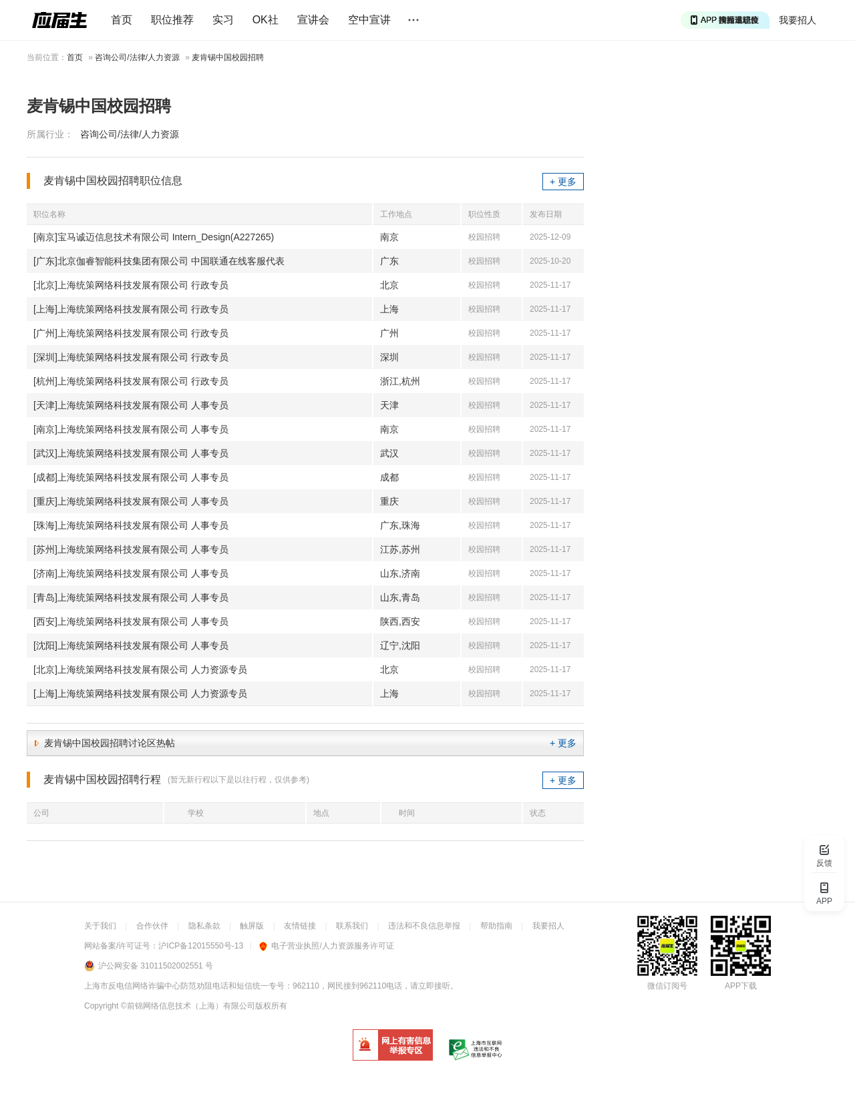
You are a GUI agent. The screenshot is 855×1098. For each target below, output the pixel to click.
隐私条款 (204, 925)
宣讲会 (313, 19)
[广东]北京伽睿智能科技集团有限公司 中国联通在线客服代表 (159, 261)
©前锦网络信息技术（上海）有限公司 (188, 1006)
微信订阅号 (667, 986)
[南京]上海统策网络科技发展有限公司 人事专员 (130, 429)
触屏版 (252, 925)
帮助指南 (496, 925)
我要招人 (797, 20)
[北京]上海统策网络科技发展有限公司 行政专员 (130, 285)
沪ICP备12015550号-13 (200, 945)
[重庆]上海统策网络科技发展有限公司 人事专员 (130, 501)
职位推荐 (172, 19)
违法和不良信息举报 (424, 925)
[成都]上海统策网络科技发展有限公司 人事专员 (130, 477)
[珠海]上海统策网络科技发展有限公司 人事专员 (130, 525)
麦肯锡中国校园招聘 (228, 57)
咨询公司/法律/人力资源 (137, 57)
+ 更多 (563, 181)
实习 (223, 19)
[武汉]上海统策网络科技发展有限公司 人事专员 (130, 453)
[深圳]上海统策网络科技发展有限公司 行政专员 (130, 357)
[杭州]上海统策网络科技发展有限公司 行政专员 (130, 381)
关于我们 (100, 925)
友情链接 (300, 925)
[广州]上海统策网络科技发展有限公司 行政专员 (130, 333)
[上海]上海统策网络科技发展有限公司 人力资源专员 (140, 693)
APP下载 (741, 986)
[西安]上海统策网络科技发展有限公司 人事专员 (130, 621)
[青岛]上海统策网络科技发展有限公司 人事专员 (130, 597)
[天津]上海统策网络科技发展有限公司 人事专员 (130, 405)
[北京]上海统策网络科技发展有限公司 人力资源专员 (140, 669)
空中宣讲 (369, 19)
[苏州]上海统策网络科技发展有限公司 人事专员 (130, 549)
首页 (121, 19)
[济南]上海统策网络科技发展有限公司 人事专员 (130, 573)
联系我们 (352, 925)
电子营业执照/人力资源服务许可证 (326, 945)
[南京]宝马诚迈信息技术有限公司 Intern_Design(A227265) (153, 237)
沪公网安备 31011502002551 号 (155, 966)
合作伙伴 (152, 925)
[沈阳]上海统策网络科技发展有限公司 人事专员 (130, 645)
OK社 (265, 19)
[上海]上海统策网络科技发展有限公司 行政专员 (130, 309)
